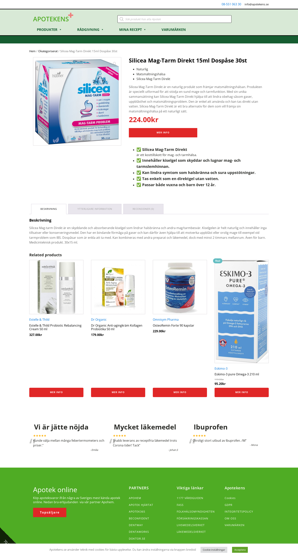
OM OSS (230, 518)
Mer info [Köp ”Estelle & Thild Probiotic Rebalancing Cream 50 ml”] (56, 392)
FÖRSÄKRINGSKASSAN (192, 518)
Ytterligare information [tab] (95, 209)
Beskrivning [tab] (48, 209)
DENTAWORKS (139, 531)
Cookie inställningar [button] (214, 549)
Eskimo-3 (221, 368)
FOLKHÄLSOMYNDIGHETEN (196, 511)
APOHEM (135, 498)
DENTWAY (136, 525)
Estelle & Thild (39, 319)
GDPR (228, 504)
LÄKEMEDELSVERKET (191, 531)
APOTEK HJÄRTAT (141, 504)
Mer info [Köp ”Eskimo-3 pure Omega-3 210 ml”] (241, 392)
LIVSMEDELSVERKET (191, 525)
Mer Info (163, 132)
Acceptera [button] (240, 549)
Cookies (230, 498)
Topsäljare (49, 512)
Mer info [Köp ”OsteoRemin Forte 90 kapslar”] (180, 392)
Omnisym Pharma (166, 319)
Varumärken (174, 29)
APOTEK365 (137, 511)
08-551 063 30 (231, 4)
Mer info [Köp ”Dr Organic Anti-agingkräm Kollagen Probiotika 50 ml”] (118, 392)
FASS (180, 504)
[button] (114, 63)
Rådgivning (90, 29)
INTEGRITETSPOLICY (239, 511)
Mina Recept (132, 29)
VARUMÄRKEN (235, 525)
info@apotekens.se (257, 4)
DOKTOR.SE (137, 538)
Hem (32, 51)
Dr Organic (99, 319)
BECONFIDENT (139, 518)
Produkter (49, 29)
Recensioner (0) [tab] (143, 209)
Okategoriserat (48, 51)
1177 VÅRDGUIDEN (190, 498)
